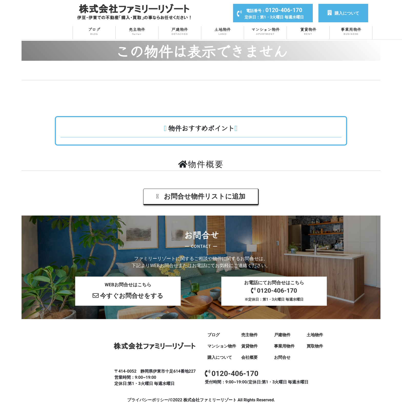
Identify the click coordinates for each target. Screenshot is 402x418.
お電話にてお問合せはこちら (274, 291)
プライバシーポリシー (147, 399)
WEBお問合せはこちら (128, 291)
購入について (343, 13)
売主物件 (137, 31)
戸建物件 (179, 31)
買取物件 (315, 345)
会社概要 (249, 356)
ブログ (94, 31)
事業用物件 (351, 31)
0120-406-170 (231, 373)
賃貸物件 (308, 31)
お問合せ (282, 356)
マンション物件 (265, 31)
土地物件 (222, 31)
